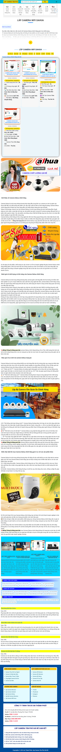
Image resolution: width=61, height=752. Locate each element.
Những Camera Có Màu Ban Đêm (22, 583)
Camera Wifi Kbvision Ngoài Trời (22, 593)
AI (34, 53)
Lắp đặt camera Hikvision (12, 696)
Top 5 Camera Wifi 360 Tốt (7, 591)
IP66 (52, 53)
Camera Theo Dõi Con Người (12, 672)
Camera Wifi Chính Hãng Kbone (8, 593)
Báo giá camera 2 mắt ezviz (24, 585)
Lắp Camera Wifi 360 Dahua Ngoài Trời (21, 591)
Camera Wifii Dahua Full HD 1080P (36, 593)
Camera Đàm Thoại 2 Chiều (12, 676)
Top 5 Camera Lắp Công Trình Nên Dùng (10, 585)
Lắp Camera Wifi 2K (53, 591)
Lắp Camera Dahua (10, 694)
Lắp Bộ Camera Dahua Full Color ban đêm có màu (39, 599)
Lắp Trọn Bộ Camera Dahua (24, 599)
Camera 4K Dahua (37, 676)
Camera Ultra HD (37, 680)
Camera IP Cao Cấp (37, 678)
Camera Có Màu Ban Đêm (12, 674)
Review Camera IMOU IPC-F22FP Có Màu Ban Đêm (23, 557)
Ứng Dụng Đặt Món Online (8, 608)
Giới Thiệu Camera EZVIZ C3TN (8, 557)
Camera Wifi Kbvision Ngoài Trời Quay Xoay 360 (39, 591)
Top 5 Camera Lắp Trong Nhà (48, 583)
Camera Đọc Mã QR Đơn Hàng (9, 637)
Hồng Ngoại (24, 53)
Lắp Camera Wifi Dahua (30, 20)
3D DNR (43, 53)
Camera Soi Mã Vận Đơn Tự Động (10, 651)
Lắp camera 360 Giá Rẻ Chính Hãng (9, 602)
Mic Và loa (10, 53)
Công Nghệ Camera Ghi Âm (12, 678)
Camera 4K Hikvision (38, 674)
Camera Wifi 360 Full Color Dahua (50, 593)
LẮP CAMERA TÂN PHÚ (11, 2)
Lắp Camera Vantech (11, 692)
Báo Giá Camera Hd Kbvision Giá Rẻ (52, 557)
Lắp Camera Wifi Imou (11, 698)
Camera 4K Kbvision (38, 672)
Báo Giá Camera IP (49, 585)
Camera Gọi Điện (10, 680)
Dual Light (16, 53)
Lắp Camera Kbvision (11, 689)
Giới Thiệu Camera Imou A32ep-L (38, 555)
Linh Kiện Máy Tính (54, 599)
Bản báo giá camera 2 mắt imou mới (38, 585)
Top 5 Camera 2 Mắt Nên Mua (35, 583)
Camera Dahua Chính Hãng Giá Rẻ (11, 57)
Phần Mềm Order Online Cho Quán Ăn (11, 622)
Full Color (31, 53)
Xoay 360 (38, 53)
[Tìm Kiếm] (31, 2)
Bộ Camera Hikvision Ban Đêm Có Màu (9, 599)
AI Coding (48, 53)
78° (20, 53)
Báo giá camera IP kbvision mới (8, 583)
